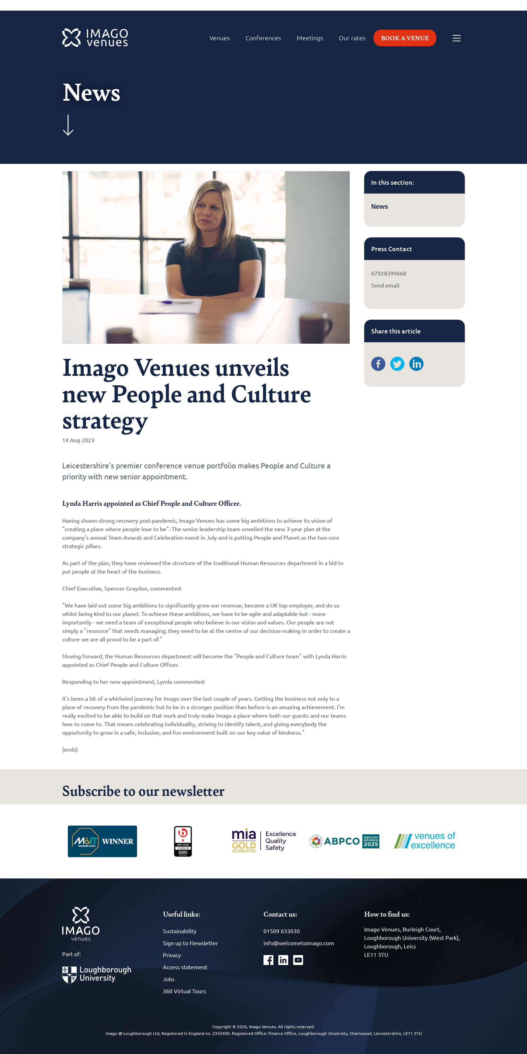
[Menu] (456, 38)
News (379, 206)
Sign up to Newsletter (190, 942)
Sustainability (179, 930)
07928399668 (388, 273)
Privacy (172, 954)
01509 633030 (282, 930)
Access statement (185, 966)
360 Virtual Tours (184, 990)
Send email (385, 285)
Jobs (168, 978)
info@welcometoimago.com (299, 942)
